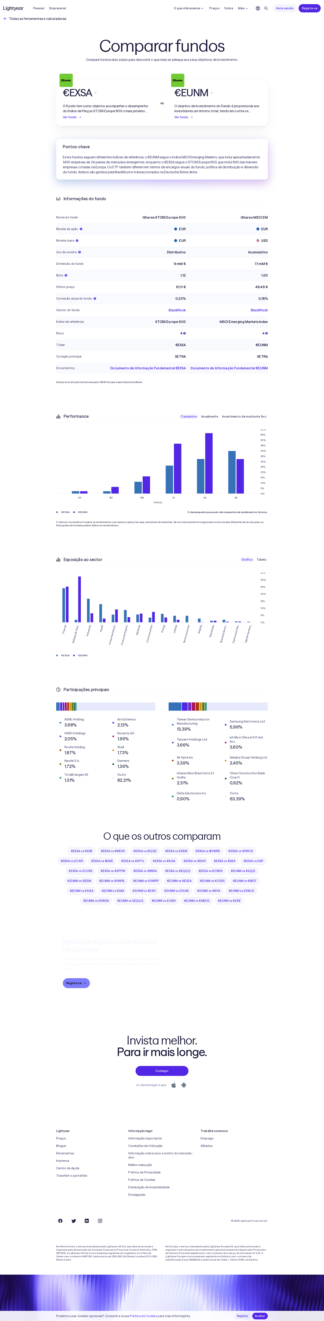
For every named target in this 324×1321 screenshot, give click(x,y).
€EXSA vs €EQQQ (177, 871)
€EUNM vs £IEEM (79, 881)
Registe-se (309, 8)
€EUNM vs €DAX (113, 891)
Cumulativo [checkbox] (189, 416)
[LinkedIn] (87, 1221)
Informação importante (145, 1138)
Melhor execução (140, 1165)
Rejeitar (242, 1316)
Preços (214, 8)
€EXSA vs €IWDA (145, 871)
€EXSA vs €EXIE (82, 851)
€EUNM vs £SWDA (96, 901)
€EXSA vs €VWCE (240, 851)
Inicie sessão (285, 8)
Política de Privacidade (144, 1172)
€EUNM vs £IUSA (81, 891)
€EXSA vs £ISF (254, 861)
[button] (106, 93)
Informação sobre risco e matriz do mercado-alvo (160, 1155)
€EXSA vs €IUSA (164, 861)
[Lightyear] (13, 8)
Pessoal (38, 8)
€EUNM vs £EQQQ (130, 901)
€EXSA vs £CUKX (80, 871)
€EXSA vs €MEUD (113, 851)
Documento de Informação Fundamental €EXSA (148, 368)
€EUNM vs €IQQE (243, 871)
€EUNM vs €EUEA (179, 881)
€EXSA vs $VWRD (207, 851)
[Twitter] (73, 1221)
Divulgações (136, 1195)
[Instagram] (100, 1221)
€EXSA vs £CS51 (72, 861)
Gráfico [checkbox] (247, 559)
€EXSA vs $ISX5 (102, 861)
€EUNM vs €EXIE (229, 901)
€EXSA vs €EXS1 (194, 861)
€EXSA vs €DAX (224, 861)
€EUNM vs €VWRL (112, 881)
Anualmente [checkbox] (209, 416)
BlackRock (177, 310)
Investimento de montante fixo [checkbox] (244, 416)
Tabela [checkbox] (261, 559)
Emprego (207, 1138)
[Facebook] (60, 1221)
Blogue (61, 1146)
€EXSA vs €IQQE (145, 851)
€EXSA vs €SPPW (113, 871)
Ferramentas (65, 1153)
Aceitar (260, 1316)
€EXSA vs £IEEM (176, 851)
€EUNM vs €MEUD (197, 901)
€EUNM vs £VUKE (176, 891)
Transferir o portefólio (71, 1176)
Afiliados (207, 1146)
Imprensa (62, 1161)
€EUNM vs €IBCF (245, 881)
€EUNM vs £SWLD (241, 891)
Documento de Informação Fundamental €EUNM (229, 368)
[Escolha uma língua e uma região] (258, 8)
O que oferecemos (189, 8)
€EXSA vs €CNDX (211, 871)
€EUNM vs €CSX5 (212, 881)
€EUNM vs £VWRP (146, 881)
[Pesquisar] (266, 8)
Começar (162, 1071)
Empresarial (57, 8)
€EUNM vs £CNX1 (164, 901)
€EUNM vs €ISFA (208, 891)
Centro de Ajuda (67, 1168)
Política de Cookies (141, 1180)
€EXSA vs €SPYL (132, 861)
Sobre (228, 8)
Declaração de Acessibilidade (149, 1187)
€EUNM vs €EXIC (144, 891)
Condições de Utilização (145, 1146)
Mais (243, 8)
